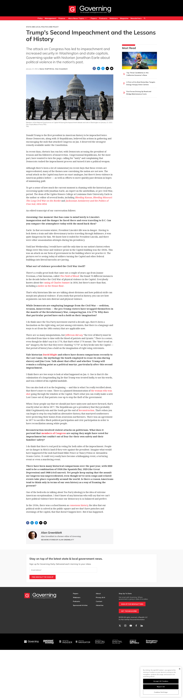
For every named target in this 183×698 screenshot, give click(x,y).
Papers (94, 18)
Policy (40, 18)
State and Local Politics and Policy (42, 27)
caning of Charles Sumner (57, 282)
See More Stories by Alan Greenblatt (57, 540)
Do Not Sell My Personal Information (132, 619)
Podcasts (103, 18)
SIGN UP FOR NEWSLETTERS (132, 604)
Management (50, 18)
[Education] (117, 641)
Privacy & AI (100, 597)
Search (145, 18)
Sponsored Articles (80, 605)
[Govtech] (48, 641)
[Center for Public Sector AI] (134, 641)
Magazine (124, 18)
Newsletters (136, 18)
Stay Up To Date (125, 594)
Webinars (113, 18)
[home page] (90, 9)
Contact (99, 601)
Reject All (161, 687)
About (98, 594)
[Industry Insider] (65, 641)
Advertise (99, 605)
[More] (85, 18)
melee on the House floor (51, 286)
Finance (61, 18)
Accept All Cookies (160, 681)
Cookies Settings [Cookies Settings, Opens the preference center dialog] (161, 692)
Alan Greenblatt (51, 532)
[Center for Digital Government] (100, 641)
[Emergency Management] (151, 641)
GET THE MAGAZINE (129, 611)
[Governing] (31, 641)
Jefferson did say (73, 335)
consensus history (79, 505)
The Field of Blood (69, 276)
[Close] (179, 669)
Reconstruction (86, 410)
